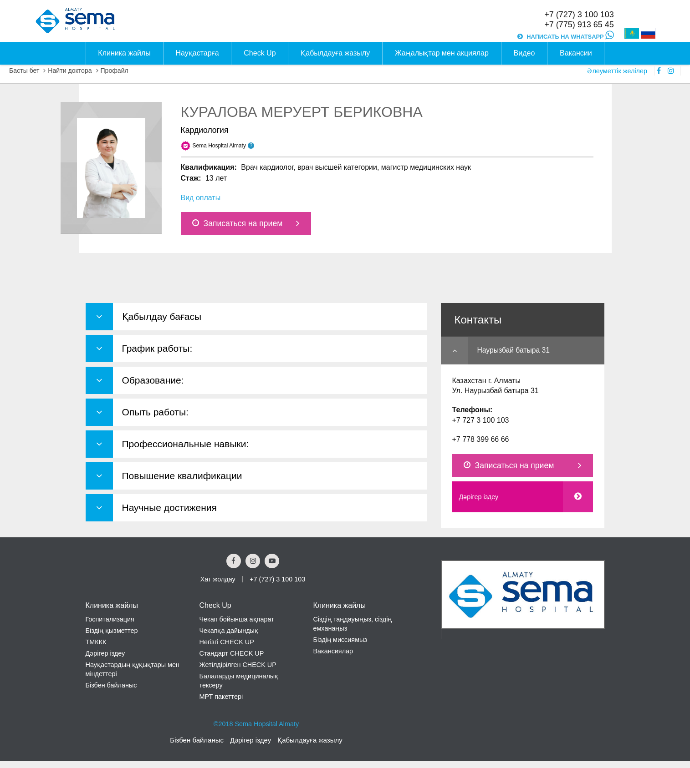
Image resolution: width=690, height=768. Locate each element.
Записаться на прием (237, 223)
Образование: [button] (153, 380)
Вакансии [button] (576, 53)
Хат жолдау (217, 579)
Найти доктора (70, 70)
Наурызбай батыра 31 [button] (513, 350)
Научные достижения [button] (169, 507)
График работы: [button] (157, 348)
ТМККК (96, 642)
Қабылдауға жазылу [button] (335, 53)
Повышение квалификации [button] (182, 475)
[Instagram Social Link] (252, 561)
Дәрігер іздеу (479, 496)
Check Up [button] (260, 53)
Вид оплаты (201, 198)
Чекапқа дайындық (228, 630)
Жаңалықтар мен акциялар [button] (442, 53)
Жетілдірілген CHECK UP (237, 664)
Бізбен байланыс (111, 685)
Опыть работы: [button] (155, 412)
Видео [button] (524, 53)
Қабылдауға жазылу (309, 740)
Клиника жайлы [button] (124, 53)
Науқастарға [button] (197, 53)
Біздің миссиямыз (340, 639)
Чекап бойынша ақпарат (236, 619)
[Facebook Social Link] (233, 561)
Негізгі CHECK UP (226, 642)
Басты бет (24, 70)
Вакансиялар (333, 651)
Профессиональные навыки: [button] (185, 444)
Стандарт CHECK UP (231, 653)
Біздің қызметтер (112, 630)
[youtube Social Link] (272, 561)
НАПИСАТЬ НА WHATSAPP (569, 36)
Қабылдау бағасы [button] (162, 316)
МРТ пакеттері (221, 696)
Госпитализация (110, 619)
